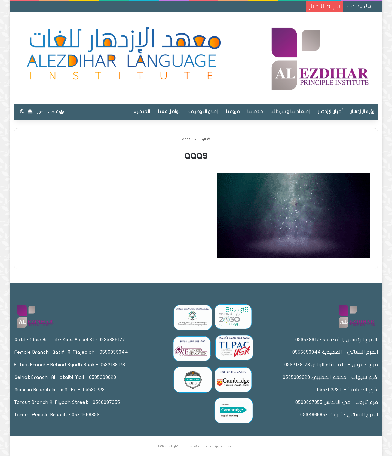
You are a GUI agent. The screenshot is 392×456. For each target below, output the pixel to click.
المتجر (143, 111)
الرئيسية (202, 139)
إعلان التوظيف (203, 111)
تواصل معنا (169, 111)
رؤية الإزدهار (362, 111)
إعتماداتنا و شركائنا (290, 111)
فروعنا (233, 111)
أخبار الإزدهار (330, 111)
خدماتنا (255, 111)
